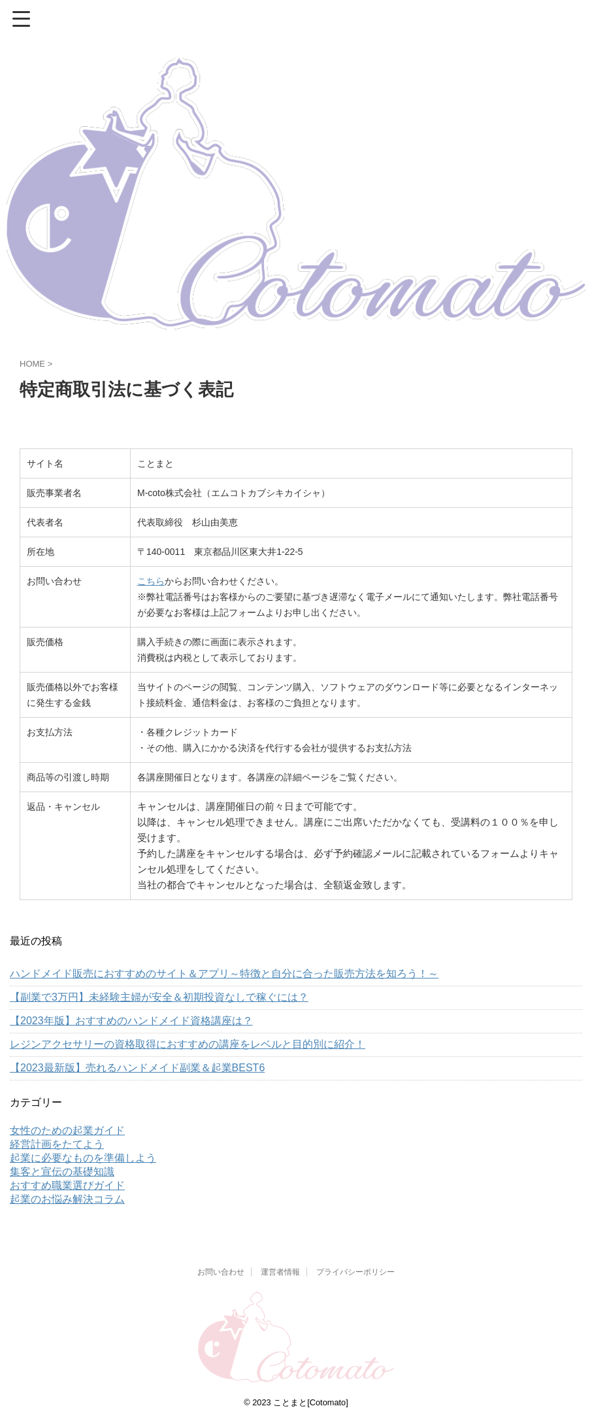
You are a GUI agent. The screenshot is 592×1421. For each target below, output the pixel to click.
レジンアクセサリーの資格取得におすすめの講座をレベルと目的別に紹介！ (187, 1044)
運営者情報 (280, 1272)
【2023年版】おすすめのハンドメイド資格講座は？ (131, 1020)
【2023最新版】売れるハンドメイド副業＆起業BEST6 (137, 1067)
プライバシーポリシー (355, 1272)
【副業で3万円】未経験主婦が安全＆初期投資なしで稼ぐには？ (159, 997)
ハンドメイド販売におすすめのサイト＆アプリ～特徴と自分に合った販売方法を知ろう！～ (224, 973)
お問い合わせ (220, 1272)
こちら (151, 581)
